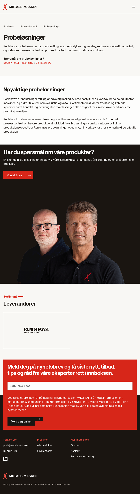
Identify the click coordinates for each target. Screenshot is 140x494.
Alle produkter (45, 445)
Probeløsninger (51, 26)
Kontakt (75, 450)
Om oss (75, 445)
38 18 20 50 (43, 62)
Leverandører (44, 450)
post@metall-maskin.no (18, 62)
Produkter (8, 26)
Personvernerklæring (82, 456)
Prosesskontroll (28, 26)
